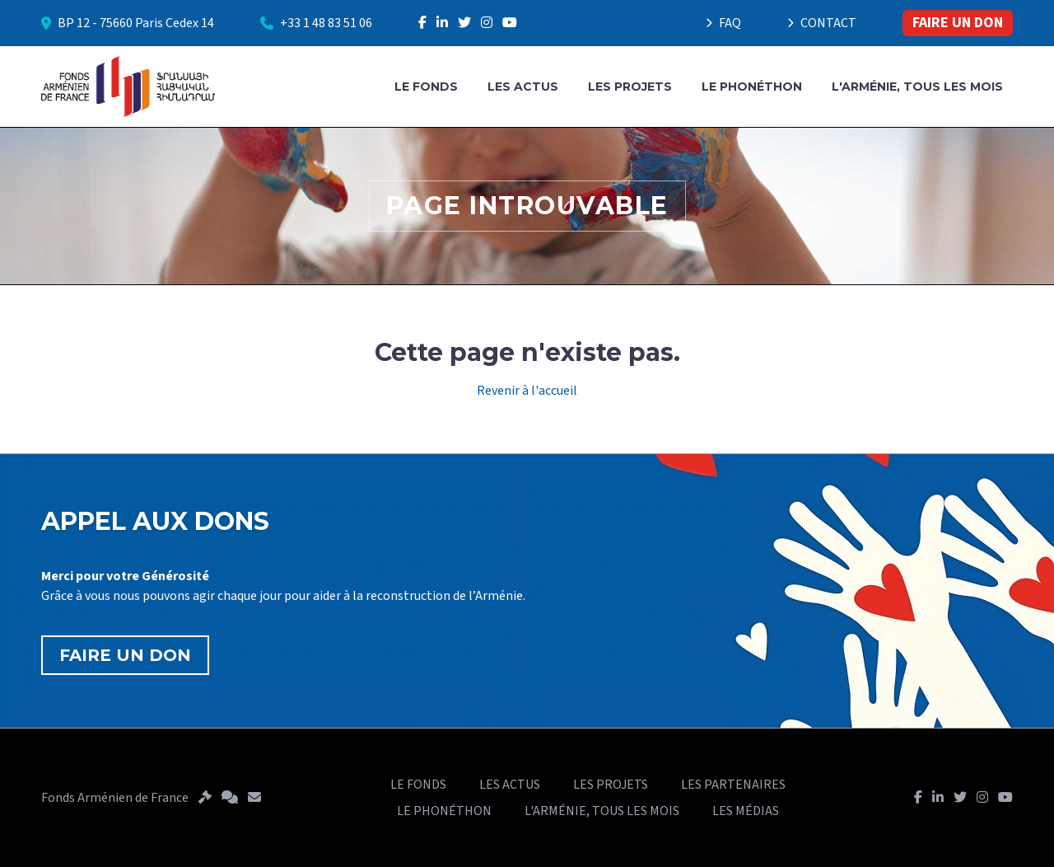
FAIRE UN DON (957, 22)
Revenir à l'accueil (527, 391)
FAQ (723, 23)
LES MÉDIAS (745, 811)
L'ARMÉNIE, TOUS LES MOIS (917, 86)
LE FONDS (426, 86)
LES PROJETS (630, 86)
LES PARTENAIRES (733, 785)
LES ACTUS (522, 86)
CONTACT (821, 23)
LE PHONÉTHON (752, 86)
